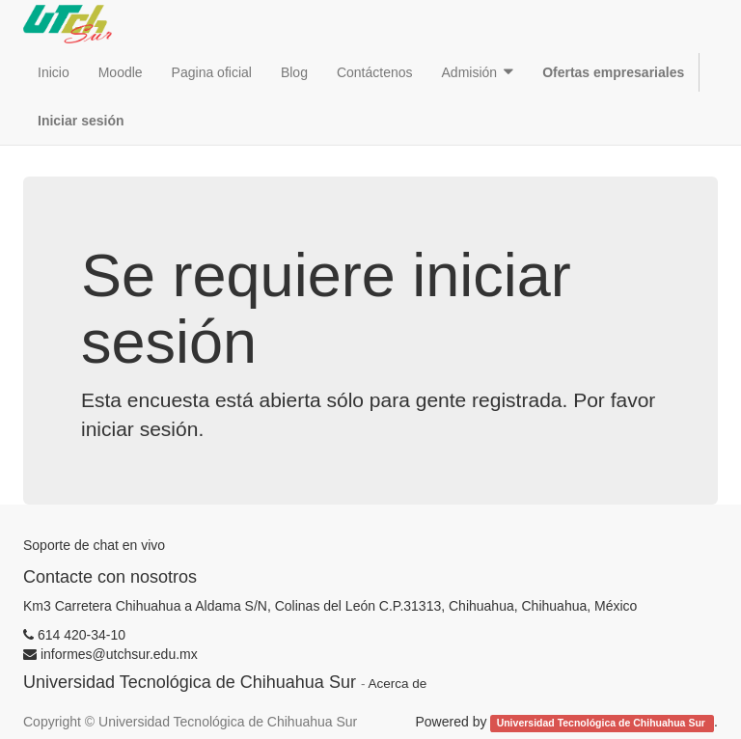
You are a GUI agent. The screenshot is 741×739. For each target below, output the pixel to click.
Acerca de (397, 683)
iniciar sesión (139, 429)
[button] (478, 72)
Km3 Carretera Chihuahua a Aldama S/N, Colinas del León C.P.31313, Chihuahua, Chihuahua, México (330, 606)
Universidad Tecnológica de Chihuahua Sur (602, 722)
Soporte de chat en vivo (94, 545)
